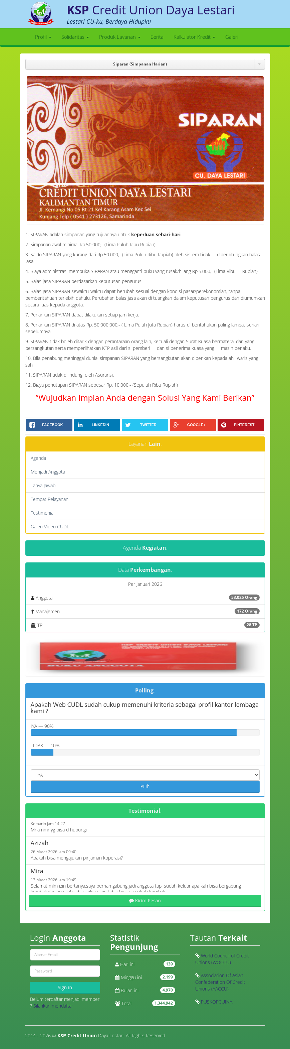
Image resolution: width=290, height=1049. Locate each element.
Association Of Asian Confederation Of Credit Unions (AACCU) (220, 982)
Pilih (145, 786)
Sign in (65, 987)
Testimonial (42, 513)
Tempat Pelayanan (49, 499)
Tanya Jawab (43, 485)
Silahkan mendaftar (53, 1006)
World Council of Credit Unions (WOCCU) (222, 958)
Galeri (231, 36)
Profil (43, 36)
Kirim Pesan (145, 900)
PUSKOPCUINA (216, 1002)
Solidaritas (75, 36)
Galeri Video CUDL (50, 526)
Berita (157, 36)
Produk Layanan (119, 36)
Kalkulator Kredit (194, 36)
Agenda (38, 458)
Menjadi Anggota (48, 472)
